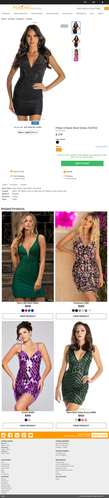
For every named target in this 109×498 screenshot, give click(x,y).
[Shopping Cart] (94, 2)
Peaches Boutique (85, 496)
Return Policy (5, 485)
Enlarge (35, 123)
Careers (3, 492)
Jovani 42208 (27, 412)
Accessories (5, 474)
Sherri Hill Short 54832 (28, 303)
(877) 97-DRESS (61, 455)
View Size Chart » (101, 147)
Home (3, 19)
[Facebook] (10, 435)
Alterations (4, 483)
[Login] (102, 2)
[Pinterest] (24, 435)
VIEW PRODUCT (28, 316)
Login (57, 479)
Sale (2, 470)
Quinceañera (5, 466)
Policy (3, 496)
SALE (92, 13)
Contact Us (4, 481)
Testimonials (5, 491)
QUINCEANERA (52, 13)
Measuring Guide (61, 468)
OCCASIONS (67, 13)
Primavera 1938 (81, 303)
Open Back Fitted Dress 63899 (81, 412)
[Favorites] (85, 2)
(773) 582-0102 (60, 453)
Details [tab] (4, 185)
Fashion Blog (60, 462)
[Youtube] (30, 435)
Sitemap (58, 474)
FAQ (57, 472)
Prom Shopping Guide (63, 464)
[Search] (106, 8)
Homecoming (5, 464)
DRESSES (6, 13)
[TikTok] (17, 435)
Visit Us (3, 479)
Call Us (69, 172)
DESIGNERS (81, 13)
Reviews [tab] (24, 185)
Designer (20, 19)
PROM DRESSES (21, 13)
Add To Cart (82, 163)
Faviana (29, 19)
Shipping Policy (6, 487)
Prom (3, 462)
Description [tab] (14, 185)
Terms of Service (6, 489)
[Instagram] (3, 435)
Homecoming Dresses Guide (65, 466)
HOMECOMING (37, 13)
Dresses (11, 19)
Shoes (3, 472)
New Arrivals (5, 468)
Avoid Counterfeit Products (64, 470)
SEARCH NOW (100, 435)
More (101, 13)
